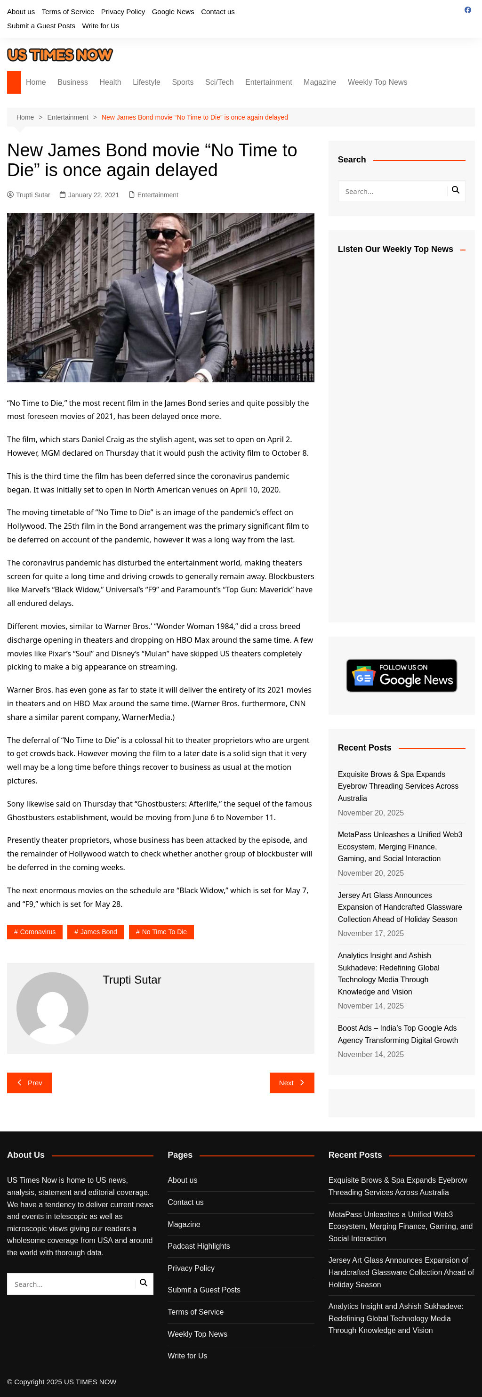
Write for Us (101, 26)
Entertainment (268, 82)
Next (292, 1083)
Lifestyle (147, 82)
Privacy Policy (123, 12)
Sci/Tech (219, 82)
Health (110, 82)
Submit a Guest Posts (41, 26)
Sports (182, 82)
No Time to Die (164, 932)
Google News (173, 12)
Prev (29, 1083)
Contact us (218, 12)
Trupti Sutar (28, 195)
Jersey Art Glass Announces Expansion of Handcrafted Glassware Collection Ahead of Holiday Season (400, 907)
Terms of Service (68, 12)
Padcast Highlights (199, 1246)
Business (72, 82)
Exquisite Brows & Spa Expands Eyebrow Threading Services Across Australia (398, 786)
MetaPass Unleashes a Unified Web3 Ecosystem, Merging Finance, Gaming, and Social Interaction (400, 847)
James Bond (98, 932)
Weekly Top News (378, 82)
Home (36, 82)
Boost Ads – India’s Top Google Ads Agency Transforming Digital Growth (398, 1034)
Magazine (320, 82)
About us (21, 12)
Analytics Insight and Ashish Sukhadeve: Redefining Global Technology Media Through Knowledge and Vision (389, 974)
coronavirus (38, 932)
